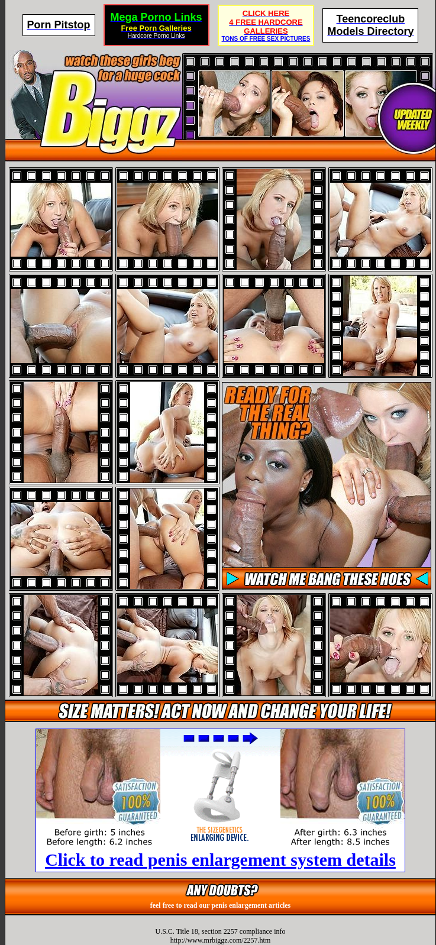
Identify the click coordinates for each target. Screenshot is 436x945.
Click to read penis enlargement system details (220, 859)
